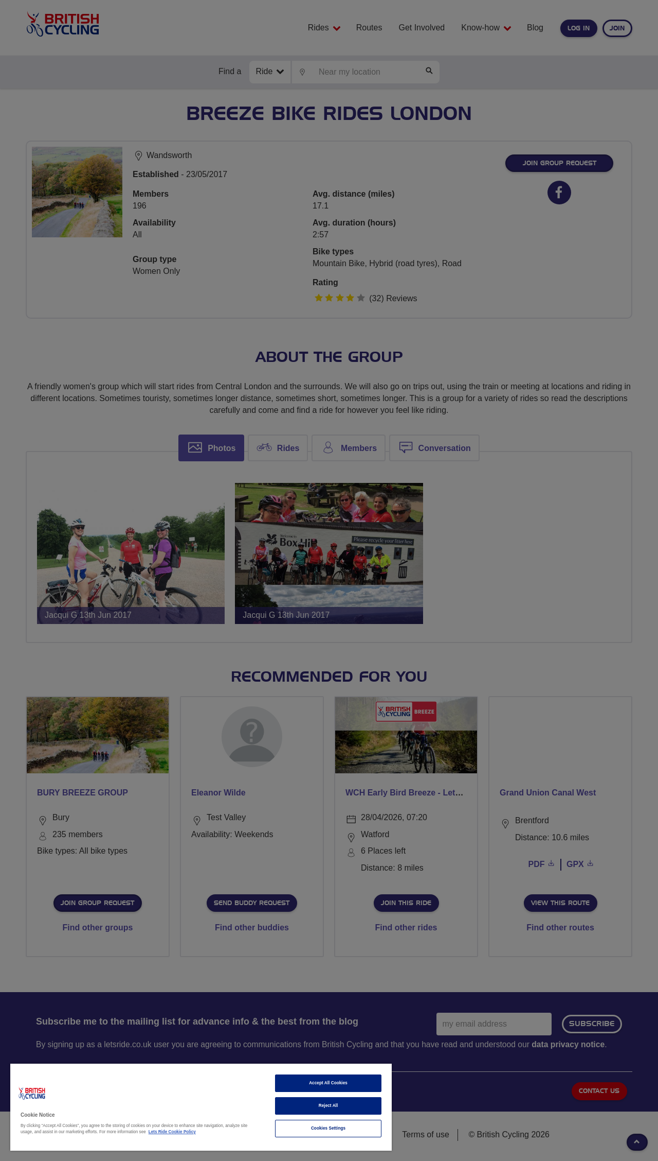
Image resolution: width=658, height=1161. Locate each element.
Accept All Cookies (328, 1083)
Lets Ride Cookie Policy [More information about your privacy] (172, 1132)
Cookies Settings (328, 1128)
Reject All (328, 1105)
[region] (201, 1107)
